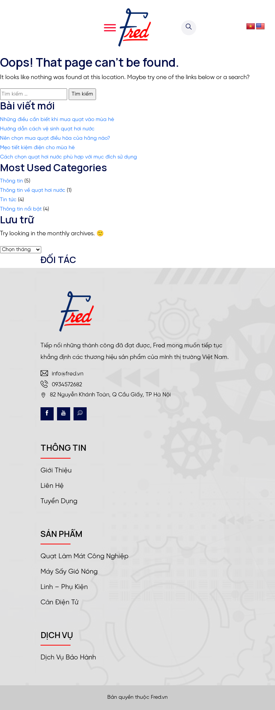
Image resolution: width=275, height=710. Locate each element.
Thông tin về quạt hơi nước (32, 190)
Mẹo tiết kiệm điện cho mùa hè (37, 148)
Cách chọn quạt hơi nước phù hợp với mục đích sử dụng (68, 157)
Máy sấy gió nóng (69, 571)
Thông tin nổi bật (21, 209)
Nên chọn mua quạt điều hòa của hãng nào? (55, 138)
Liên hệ (52, 486)
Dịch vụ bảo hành (68, 657)
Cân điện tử (59, 602)
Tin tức (8, 200)
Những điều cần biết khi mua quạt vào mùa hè (57, 120)
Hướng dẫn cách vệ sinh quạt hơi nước (47, 129)
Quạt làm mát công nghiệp (84, 556)
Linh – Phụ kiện (64, 587)
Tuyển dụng (59, 501)
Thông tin (11, 181)
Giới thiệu (56, 470)
